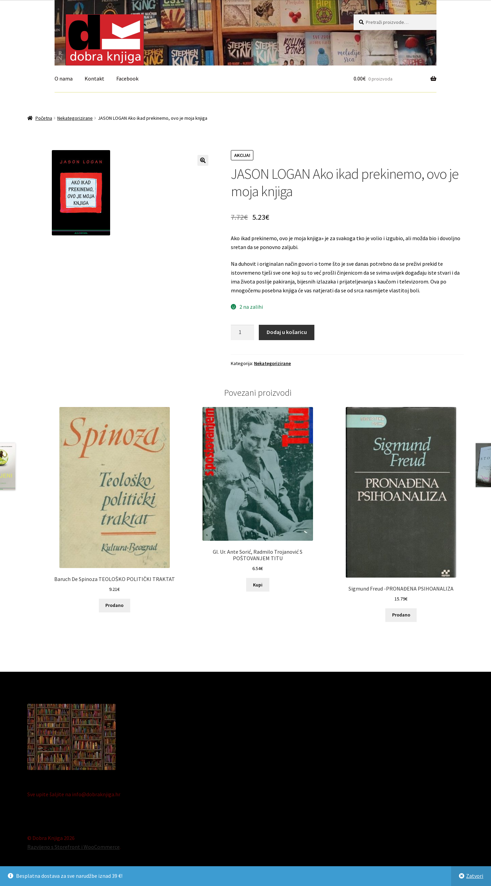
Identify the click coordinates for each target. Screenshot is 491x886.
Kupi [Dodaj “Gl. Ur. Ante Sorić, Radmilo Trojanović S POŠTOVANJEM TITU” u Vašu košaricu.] (258, 585)
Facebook (127, 78)
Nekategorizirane (75, 118)
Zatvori (474, 875)
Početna (43, 118)
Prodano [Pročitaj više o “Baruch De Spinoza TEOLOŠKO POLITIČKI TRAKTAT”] (114, 605)
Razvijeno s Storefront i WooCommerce (73, 846)
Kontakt (94, 78)
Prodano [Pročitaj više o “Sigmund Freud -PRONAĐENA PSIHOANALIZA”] (401, 615)
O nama (64, 78)
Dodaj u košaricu (287, 332)
